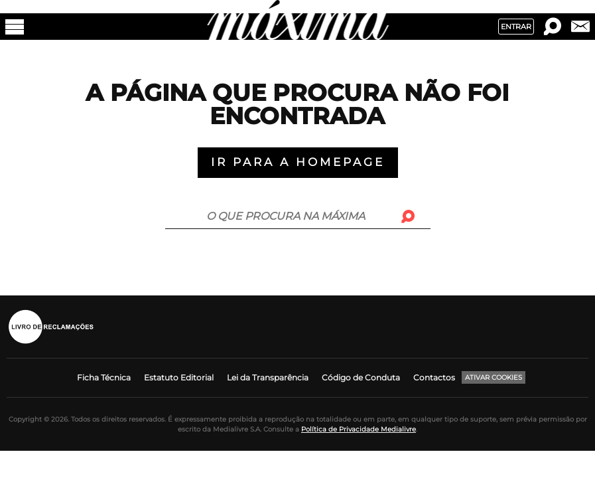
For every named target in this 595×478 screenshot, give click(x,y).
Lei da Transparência (267, 377)
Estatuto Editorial (179, 377)
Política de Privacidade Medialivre (358, 429)
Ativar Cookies (493, 377)
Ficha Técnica (104, 377)
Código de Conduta (361, 377)
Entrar (516, 26)
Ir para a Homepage (298, 162)
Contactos (434, 377)
